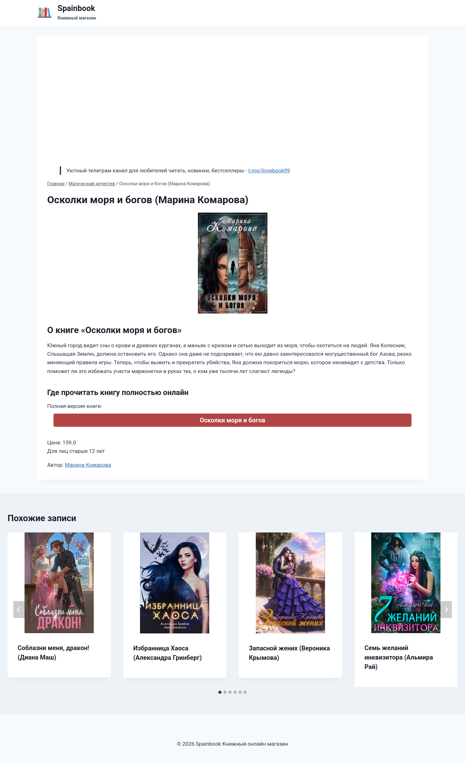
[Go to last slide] (19, 609)
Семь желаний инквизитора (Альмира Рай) (399, 657)
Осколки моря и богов (233, 420)
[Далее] (446, 609)
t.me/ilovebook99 (269, 170)
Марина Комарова (88, 465)
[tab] (219, 692)
